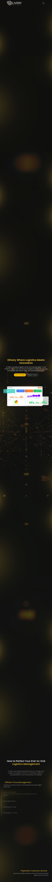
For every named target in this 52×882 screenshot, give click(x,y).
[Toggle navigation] (43, 3)
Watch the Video (20, 375)
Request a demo (32, 375)
